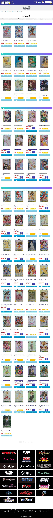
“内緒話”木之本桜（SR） (44, 304)
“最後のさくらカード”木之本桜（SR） (19, 255)
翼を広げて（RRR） (5, 149)
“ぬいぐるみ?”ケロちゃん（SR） (6, 255)
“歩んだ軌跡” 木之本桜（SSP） (5, 41)
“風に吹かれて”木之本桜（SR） (6, 230)
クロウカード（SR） (30, 304)
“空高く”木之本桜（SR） (44, 229)
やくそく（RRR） (17, 149)
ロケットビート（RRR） (6, 125)
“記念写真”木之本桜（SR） (6, 205)
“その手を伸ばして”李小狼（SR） (44, 381)
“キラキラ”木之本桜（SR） (31, 229)
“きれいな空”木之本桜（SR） (43, 330)
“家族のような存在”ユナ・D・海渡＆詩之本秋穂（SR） (31, 381)
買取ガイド (11, 510)
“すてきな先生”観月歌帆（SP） (31, 94)
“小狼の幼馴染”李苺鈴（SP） (5, 94)
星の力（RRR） (29, 125)
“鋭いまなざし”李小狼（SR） (5, 431)
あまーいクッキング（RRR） (30, 174)
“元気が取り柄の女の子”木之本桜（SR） (44, 406)
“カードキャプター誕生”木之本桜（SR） (19, 206)
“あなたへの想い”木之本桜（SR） (44, 355)
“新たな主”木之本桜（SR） (19, 355)
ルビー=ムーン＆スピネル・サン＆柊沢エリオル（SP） (43, 95)
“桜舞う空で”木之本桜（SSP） (18, 41)
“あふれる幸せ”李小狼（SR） (5, 381)
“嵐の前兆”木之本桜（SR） (19, 330)
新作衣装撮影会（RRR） (19, 173)
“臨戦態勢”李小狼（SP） (31, 70)
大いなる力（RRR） (18, 125)
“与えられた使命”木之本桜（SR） (6, 355)
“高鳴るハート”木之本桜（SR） (6, 406)
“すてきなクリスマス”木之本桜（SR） (19, 230)
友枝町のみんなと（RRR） (31, 149)
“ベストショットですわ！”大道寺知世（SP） (43, 71)
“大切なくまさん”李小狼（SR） (31, 355)
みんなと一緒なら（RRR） (44, 125)
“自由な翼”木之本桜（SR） (44, 205)
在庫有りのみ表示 (23, 18)
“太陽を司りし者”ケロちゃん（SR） (19, 280)
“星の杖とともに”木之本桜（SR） (6, 280)
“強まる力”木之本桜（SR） (44, 254)
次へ (32, 442)
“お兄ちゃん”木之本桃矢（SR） (31, 255)
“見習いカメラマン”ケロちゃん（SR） (44, 280)
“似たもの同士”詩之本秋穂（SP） (19, 94)
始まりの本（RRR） (43, 173)
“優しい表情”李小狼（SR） (31, 405)
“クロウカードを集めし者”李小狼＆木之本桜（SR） (18, 381)
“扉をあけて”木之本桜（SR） (30, 206)
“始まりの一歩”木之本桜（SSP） (31, 41)
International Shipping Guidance (48, 510)
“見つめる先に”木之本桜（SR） (31, 280)
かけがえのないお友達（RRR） (5, 174)
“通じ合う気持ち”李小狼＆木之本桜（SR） (6, 330)
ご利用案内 (15, 510)
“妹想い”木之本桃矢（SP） (19, 70)
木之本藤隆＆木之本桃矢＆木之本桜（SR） (6, 305)
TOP (2, 510)
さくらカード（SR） (18, 304)
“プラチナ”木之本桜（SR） (31, 330)
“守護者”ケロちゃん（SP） (6, 70)
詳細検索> (50, 3)
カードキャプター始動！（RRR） (44, 150)
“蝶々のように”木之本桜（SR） (18, 406)
